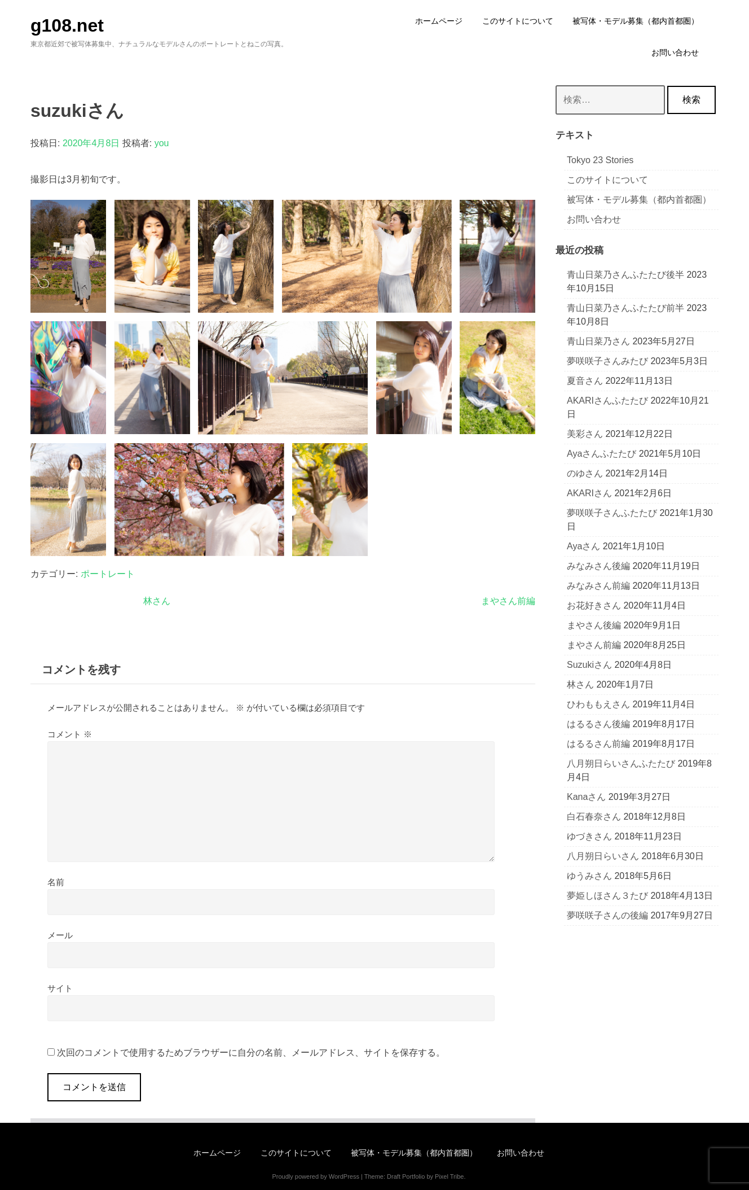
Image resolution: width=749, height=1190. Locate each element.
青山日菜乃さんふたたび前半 (625, 308)
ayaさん (583, 546)
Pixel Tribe (449, 1176)
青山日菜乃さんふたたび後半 (625, 274)
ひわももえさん (598, 704)
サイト (60, 988)
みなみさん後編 (598, 566)
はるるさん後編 (598, 724)
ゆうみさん (589, 876)
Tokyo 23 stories (600, 160)
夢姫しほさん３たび (607, 895)
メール (60, 935)
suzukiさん (589, 665)
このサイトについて (607, 180)
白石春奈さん (594, 816)
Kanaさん (586, 797)
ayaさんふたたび (601, 453)
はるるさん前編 (598, 744)
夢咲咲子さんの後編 (607, 915)
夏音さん (585, 381)
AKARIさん (589, 493)
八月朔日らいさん (603, 856)
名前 (55, 882)
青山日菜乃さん (598, 341)
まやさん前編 (508, 601)
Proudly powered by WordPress (315, 1176)
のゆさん (585, 473)
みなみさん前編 (598, 585)
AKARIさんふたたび (607, 400)
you (162, 143)
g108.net (67, 25)
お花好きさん (594, 605)
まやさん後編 (594, 625)
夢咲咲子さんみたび (607, 361)
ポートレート (108, 574)
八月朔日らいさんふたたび (621, 763)
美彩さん (585, 434)
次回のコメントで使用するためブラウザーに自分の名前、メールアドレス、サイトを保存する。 (251, 1052)
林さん (156, 601)
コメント (69, 734)
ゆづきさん (589, 836)
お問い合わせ (594, 219)
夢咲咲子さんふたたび (612, 513)
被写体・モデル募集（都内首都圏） (639, 199)
